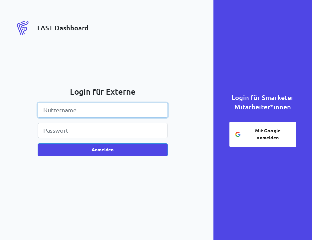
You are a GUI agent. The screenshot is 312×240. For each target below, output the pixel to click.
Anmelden (103, 149)
